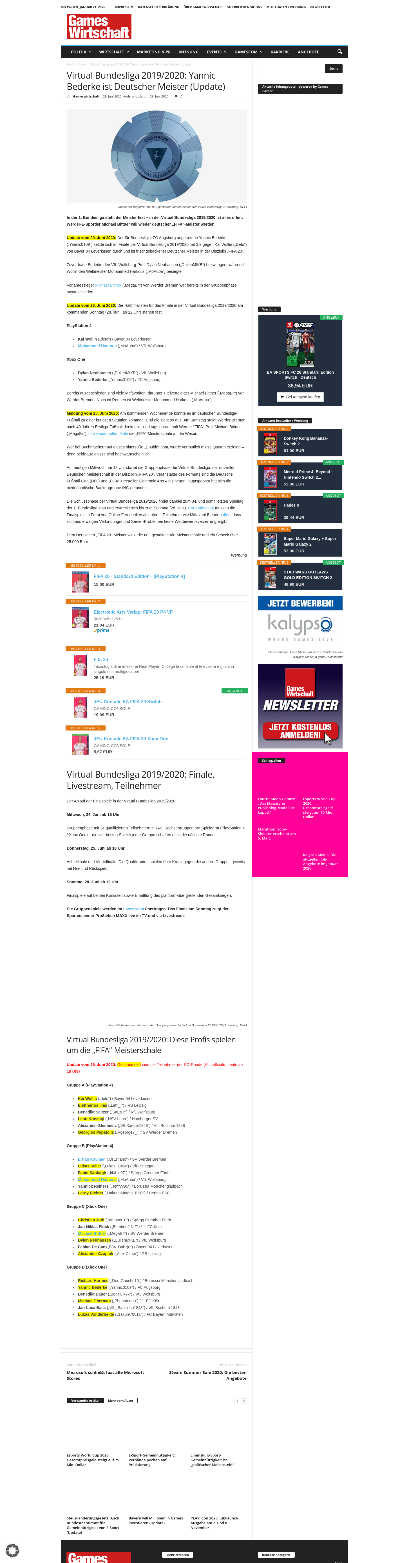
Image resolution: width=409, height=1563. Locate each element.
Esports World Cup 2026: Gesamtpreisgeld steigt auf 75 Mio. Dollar (93, 1460)
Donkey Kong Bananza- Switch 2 (306, 441)
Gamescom (248, 52)
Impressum (124, 7)
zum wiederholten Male (108, 433)
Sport (81, 64)
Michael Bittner (108, 285)
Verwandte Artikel (85, 1400)
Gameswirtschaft (86, 96)
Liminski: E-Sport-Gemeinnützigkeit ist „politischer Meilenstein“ (212, 1460)
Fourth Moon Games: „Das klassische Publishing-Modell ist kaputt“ (276, 805)
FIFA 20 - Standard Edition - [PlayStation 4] (139, 576)
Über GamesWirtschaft (203, 7)
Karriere (280, 52)
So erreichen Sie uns (244, 7)
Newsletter (320, 7)
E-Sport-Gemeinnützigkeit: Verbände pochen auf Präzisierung (152, 1460)
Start (70, 64)
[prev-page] (237, 1401)
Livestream (133, 909)
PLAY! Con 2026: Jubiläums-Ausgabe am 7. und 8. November (214, 1523)
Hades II (291, 505)
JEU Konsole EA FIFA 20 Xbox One (131, 738)
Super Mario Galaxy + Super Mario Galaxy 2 (310, 541)
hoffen (225, 514)
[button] (340, 52)
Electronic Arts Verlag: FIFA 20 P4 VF (133, 612)
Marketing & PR (154, 52)
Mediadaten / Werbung (286, 7)
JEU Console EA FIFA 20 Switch (128, 701)
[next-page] (244, 1401)
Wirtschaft (114, 52)
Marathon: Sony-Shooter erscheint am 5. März (277, 859)
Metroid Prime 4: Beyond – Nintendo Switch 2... (309, 474)
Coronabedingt (201, 508)
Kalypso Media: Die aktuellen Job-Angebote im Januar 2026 (320, 861)
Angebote (308, 52)
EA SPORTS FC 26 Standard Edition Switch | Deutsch (300, 375)
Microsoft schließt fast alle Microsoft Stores (105, 1375)
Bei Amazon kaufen (303, 397)
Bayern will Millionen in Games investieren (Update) (156, 1520)
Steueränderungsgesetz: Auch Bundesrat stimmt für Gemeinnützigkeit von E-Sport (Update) (93, 1525)
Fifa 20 (101, 659)
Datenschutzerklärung (158, 7)
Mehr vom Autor (120, 1400)
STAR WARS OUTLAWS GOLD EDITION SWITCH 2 (308, 575)
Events (217, 52)
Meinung (188, 52)
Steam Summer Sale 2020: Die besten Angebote (208, 1375)
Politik (81, 52)
